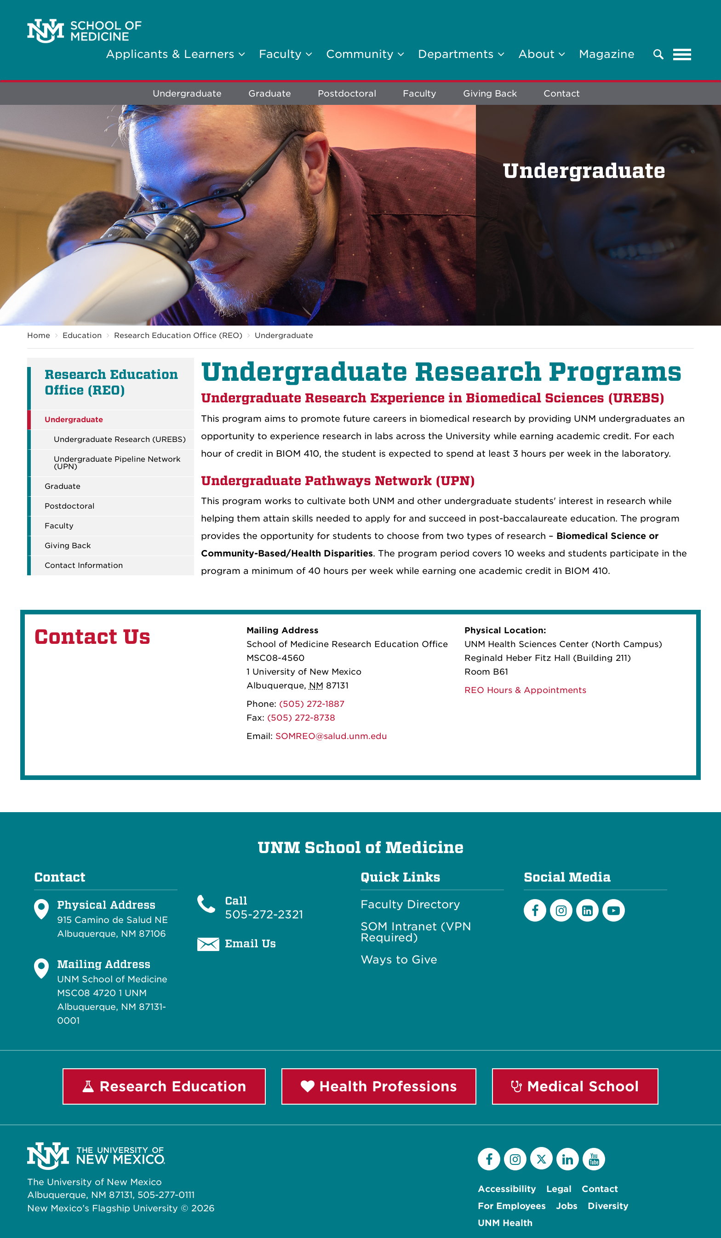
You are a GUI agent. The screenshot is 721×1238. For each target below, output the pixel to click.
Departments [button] (461, 54)
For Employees (512, 1206)
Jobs (567, 1206)
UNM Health (505, 1223)
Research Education (164, 1086)
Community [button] (365, 54)
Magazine (607, 54)
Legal (559, 1189)
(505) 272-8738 (301, 718)
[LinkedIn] (587, 910)
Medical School (575, 1086)
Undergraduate (187, 93)
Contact (562, 93)
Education (82, 335)
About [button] (541, 54)
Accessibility (507, 1189)
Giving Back (490, 93)
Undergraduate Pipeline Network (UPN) (117, 463)
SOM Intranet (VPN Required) (415, 932)
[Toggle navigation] (682, 54)
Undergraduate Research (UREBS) (120, 439)
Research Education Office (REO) (178, 335)
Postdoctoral (347, 93)
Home (38, 335)
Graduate (269, 93)
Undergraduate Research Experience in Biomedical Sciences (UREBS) (432, 398)
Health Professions (379, 1086)
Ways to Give (398, 959)
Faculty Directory (410, 904)
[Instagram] (561, 910)
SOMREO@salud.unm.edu (331, 736)
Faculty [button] (285, 54)
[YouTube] (594, 1159)
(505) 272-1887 (311, 704)
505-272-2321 (264, 914)
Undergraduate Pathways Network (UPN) (338, 480)
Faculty (419, 93)
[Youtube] (613, 910)
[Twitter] (541, 1158)
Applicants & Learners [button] (175, 54)
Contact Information (84, 565)
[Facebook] (535, 910)
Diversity (608, 1206)
